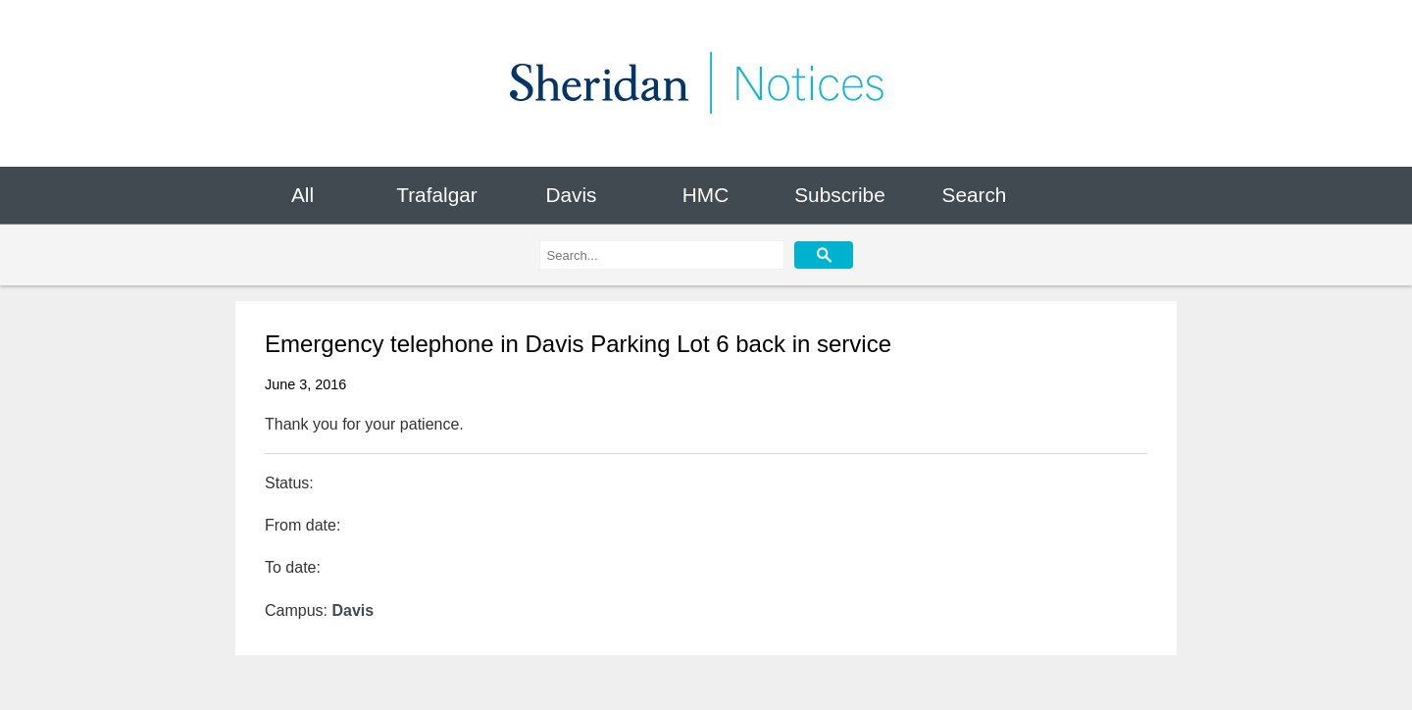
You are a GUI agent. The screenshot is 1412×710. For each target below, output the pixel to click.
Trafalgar (436, 194)
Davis (570, 194)
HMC (705, 194)
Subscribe (839, 194)
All (302, 194)
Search (974, 194)
